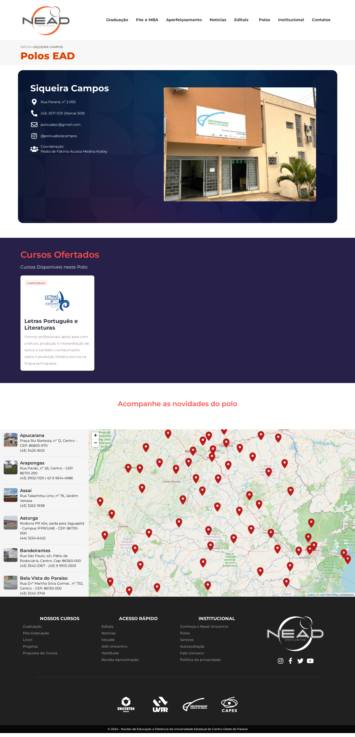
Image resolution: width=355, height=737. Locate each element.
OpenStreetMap (329, 594)
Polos (264, 19)
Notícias (218, 19)
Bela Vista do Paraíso (44, 578)
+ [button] (95, 436)
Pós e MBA (147, 19)
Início (25, 47)
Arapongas (32, 463)
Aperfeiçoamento (184, 19)
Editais (242, 19)
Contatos (321, 19)
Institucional (291, 19)
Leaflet (311, 594)
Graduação (117, 19)
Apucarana (32, 435)
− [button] (95, 443)
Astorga (29, 518)
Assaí (26, 490)
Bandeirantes (35, 550)
